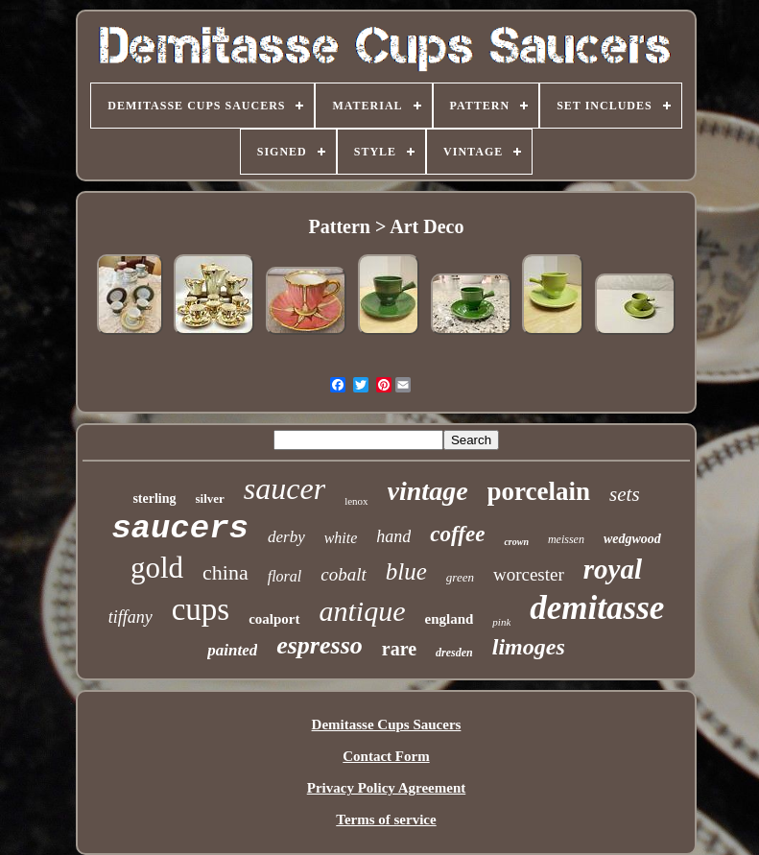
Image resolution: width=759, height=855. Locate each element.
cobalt (343, 574)
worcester (528, 574)
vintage (428, 491)
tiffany (130, 617)
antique (363, 611)
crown (516, 541)
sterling (154, 498)
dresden (454, 652)
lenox (356, 501)
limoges (528, 646)
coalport (274, 619)
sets (624, 494)
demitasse (597, 608)
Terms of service (386, 819)
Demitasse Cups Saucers (387, 724)
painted (232, 650)
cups (201, 609)
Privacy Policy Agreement (386, 788)
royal (612, 569)
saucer (284, 488)
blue (406, 571)
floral (285, 576)
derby (286, 537)
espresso (319, 645)
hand (393, 536)
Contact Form (386, 756)
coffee (457, 534)
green (460, 577)
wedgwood (632, 539)
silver (210, 498)
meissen (566, 539)
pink (501, 622)
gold (156, 567)
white (341, 538)
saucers (180, 529)
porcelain (539, 491)
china (225, 572)
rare (399, 648)
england (449, 619)
